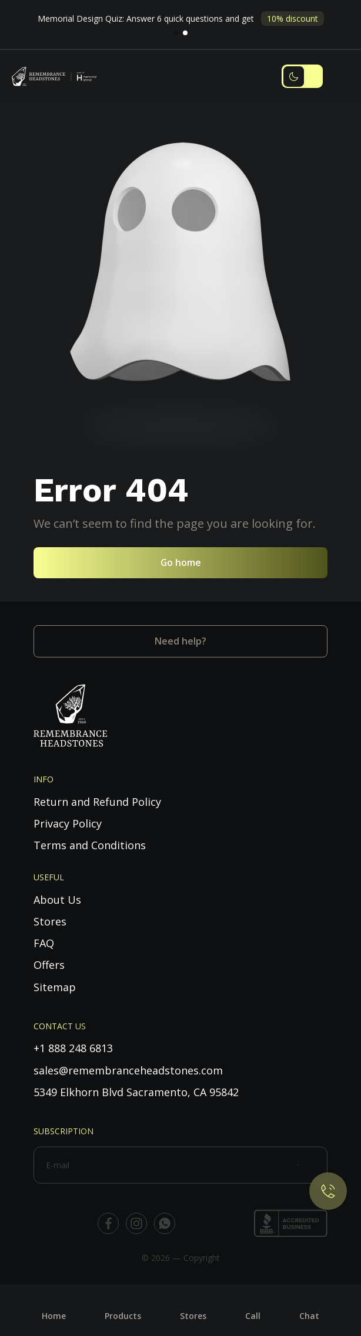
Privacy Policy (68, 823)
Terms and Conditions (90, 845)
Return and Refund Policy (97, 802)
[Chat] (309, 1306)
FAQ (44, 943)
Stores (50, 921)
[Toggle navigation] (340, 76)
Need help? (180, 641)
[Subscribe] (312, 1164)
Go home (181, 562)
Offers (49, 965)
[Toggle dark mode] (302, 76)
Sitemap (55, 987)
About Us (57, 900)
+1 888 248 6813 (73, 1048)
